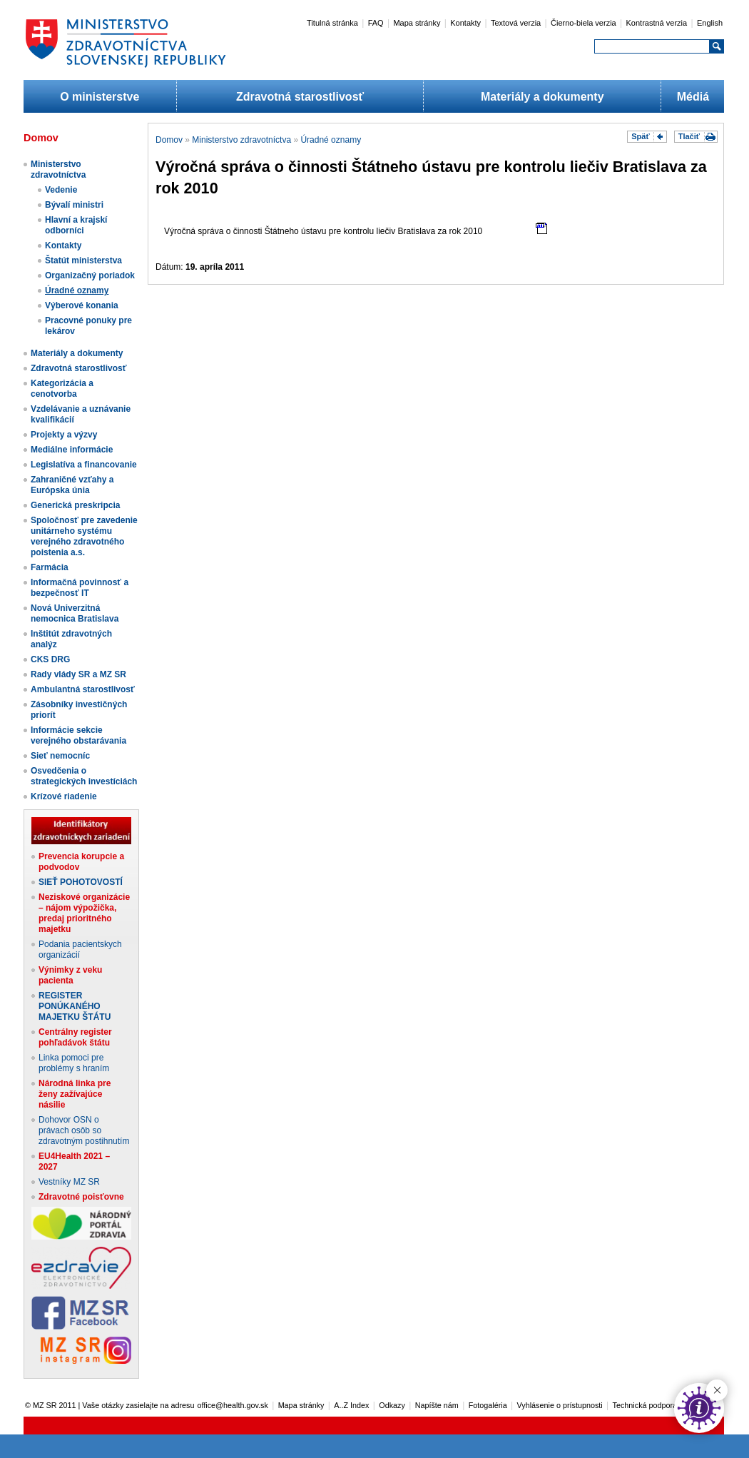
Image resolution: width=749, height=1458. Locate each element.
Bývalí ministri (74, 205)
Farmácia (49, 567)
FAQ (376, 23)
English (710, 23)
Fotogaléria (488, 1405)
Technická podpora (645, 1405)
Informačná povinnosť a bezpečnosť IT (79, 587)
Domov (169, 140)
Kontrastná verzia (657, 23)
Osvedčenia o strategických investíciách (84, 776)
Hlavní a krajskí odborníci (76, 225)
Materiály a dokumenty (542, 97)
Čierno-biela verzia (583, 23)
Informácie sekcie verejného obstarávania (78, 735)
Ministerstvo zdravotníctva (58, 169)
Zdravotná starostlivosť (300, 97)
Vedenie (61, 190)
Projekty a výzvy (64, 435)
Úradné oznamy (76, 290)
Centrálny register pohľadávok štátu (75, 1037)
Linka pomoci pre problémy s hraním (74, 1063)
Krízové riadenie (64, 796)
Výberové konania (81, 305)
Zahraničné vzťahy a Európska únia (72, 485)
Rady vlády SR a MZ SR (78, 674)
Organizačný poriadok (90, 275)
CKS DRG (50, 659)
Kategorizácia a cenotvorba (62, 388)
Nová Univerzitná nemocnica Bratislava (74, 613)
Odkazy (392, 1405)
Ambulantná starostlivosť (83, 689)
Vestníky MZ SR (69, 1182)
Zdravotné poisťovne (81, 1197)
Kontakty (465, 23)
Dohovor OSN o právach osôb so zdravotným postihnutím (84, 1130)
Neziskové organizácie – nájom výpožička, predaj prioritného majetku (84, 913)
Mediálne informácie (72, 450)
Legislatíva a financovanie (84, 465)
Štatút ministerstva (83, 260)
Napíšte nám (437, 1405)
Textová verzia (516, 23)
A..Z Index (351, 1405)
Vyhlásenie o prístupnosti (560, 1405)
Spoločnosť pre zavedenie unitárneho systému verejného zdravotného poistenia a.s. (84, 536)
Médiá (693, 97)
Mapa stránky (416, 23)
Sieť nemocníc (60, 756)
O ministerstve (99, 97)
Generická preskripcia (75, 505)
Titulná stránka (332, 23)
